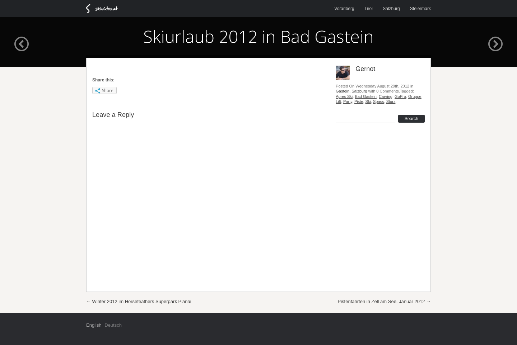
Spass (378, 101)
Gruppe (414, 96)
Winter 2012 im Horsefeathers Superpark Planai (138, 301)
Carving (385, 96)
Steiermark (420, 8)
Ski (368, 101)
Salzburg (391, 8)
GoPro (400, 96)
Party (347, 101)
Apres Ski (344, 96)
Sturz (391, 101)
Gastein (342, 91)
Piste (358, 101)
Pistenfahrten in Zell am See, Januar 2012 (384, 301)
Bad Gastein (366, 96)
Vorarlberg (344, 8)
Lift (338, 101)
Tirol (368, 8)
